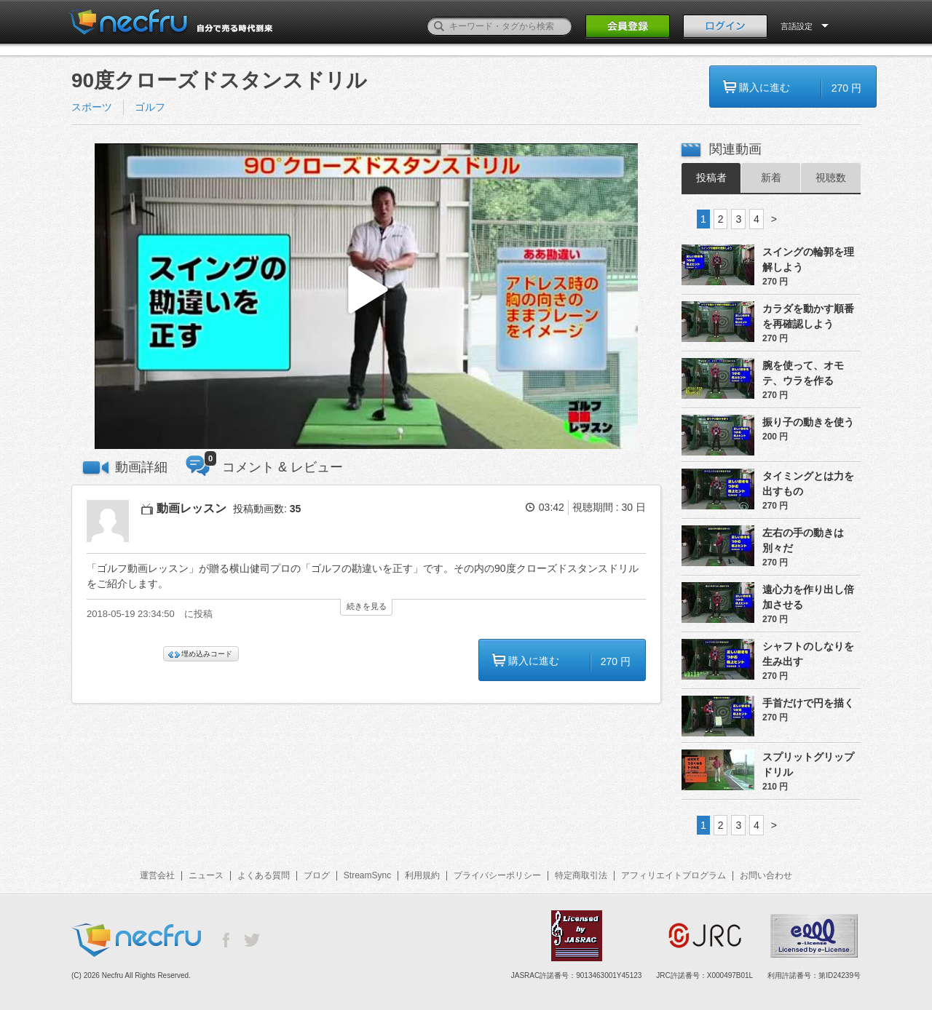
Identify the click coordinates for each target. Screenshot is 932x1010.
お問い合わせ (766, 875)
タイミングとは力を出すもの (808, 483)
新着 (771, 177)
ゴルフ (150, 107)
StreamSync (367, 875)
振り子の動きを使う (808, 422)
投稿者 (711, 177)
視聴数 (831, 177)
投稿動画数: (267, 508)
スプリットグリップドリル (808, 764)
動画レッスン (191, 508)
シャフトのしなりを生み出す (808, 653)
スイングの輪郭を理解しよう (808, 259)
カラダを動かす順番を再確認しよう (808, 316)
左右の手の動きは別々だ (803, 540)
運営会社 (157, 875)
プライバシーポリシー (497, 875)
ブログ (317, 875)
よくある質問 (263, 875)
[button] (366, 296)
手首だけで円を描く (808, 703)
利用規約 (422, 875)
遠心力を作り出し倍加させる (808, 597)
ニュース (206, 875)
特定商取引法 (581, 875)
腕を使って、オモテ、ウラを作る (803, 372)
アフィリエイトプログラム (673, 875)
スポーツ (91, 107)
